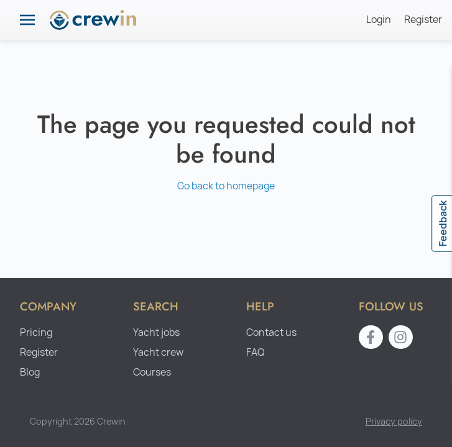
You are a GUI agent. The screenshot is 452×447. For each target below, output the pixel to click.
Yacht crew (158, 352)
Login (378, 19)
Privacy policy (394, 421)
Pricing (36, 332)
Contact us (271, 332)
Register (423, 19)
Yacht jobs (156, 332)
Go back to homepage (226, 185)
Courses (152, 372)
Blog (30, 372)
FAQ (255, 352)
